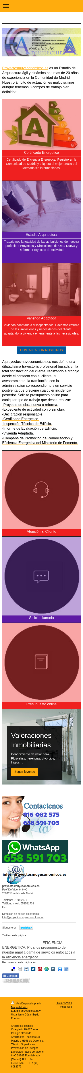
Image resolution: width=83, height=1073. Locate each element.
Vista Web (66, 1006)
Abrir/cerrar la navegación (41, 6)
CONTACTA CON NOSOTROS (41, 350)
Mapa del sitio (19, 1007)
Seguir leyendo (24, 771)
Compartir (10, 975)
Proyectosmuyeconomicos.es (25, 68)
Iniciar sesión (64, 1003)
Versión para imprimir (26, 1003)
